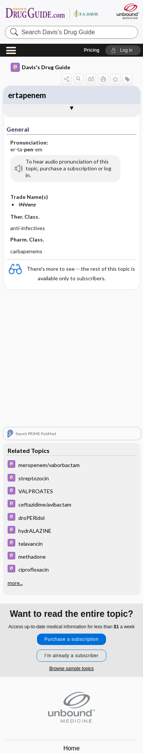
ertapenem (27, 95)
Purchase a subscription (72, 639)
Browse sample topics (71, 668)
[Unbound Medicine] (127, 11)
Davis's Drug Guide (40, 67)
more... (15, 583)
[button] (123, 50)
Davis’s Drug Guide (51, 13)
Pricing (92, 50)
